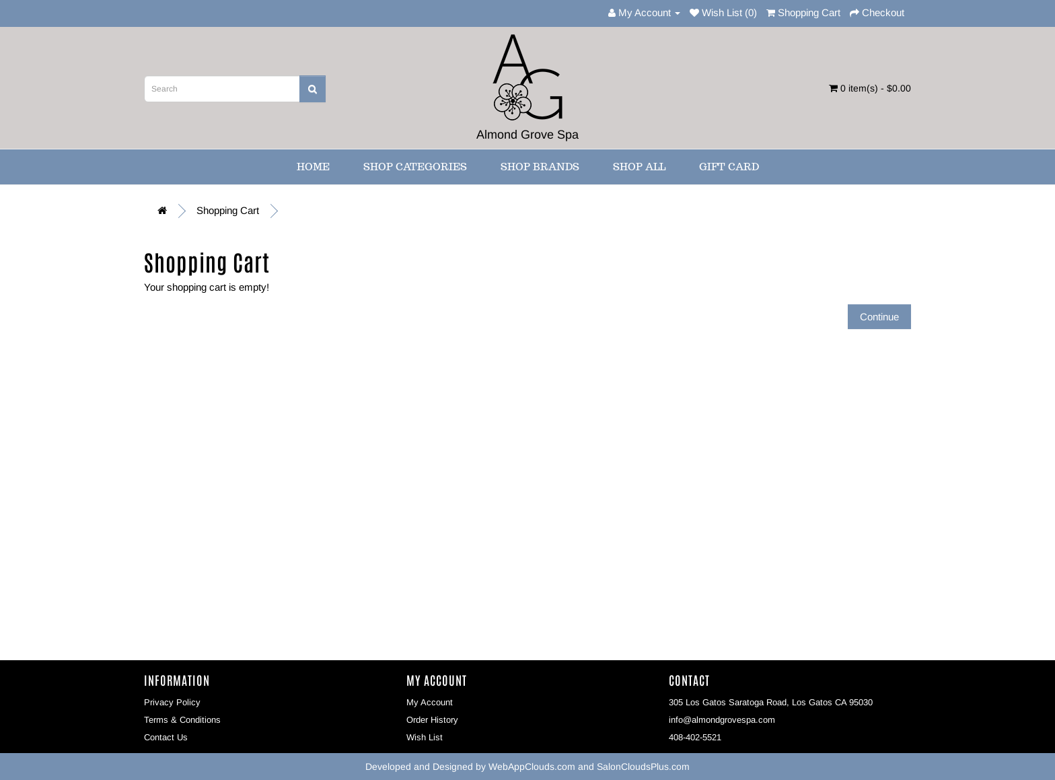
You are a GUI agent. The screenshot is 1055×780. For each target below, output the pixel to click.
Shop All (639, 166)
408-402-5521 (695, 737)
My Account (429, 702)
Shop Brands (540, 166)
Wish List (424, 737)
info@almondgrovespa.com (722, 720)
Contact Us (166, 737)
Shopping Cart (227, 210)
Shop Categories (415, 166)
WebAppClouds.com (531, 766)
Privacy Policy (172, 702)
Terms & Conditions (182, 720)
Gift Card (729, 166)
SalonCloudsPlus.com (643, 766)
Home (313, 166)
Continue (879, 316)
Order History (432, 720)
